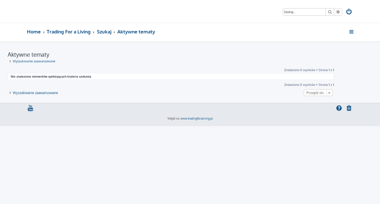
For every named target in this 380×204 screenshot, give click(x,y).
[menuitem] (349, 12)
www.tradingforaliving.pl (197, 118)
